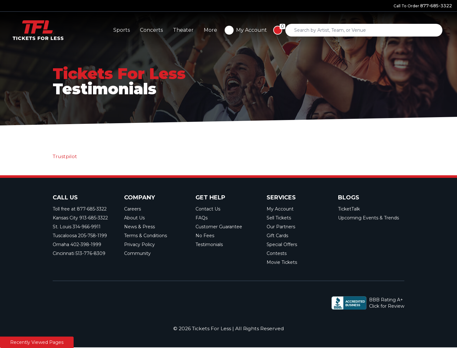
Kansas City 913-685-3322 (80, 218)
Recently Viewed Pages (36, 342)
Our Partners (281, 227)
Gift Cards (277, 236)
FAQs (201, 218)
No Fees (204, 236)
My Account (280, 209)
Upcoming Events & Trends (368, 218)
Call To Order (423, 6)
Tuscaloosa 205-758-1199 (80, 236)
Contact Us (207, 209)
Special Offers (282, 245)
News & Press (139, 227)
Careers (132, 209)
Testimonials (209, 245)
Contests (277, 254)
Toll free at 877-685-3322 (80, 209)
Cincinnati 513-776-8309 (79, 254)
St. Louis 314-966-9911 (77, 227)
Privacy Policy (139, 245)
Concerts (316, 30)
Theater (348, 30)
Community (137, 254)
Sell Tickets (279, 218)
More (375, 30)
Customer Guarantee (218, 227)
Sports (286, 30)
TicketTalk (349, 209)
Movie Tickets (282, 262)
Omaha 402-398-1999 (77, 245)
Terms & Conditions (145, 236)
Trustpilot (65, 156)
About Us (134, 218)
